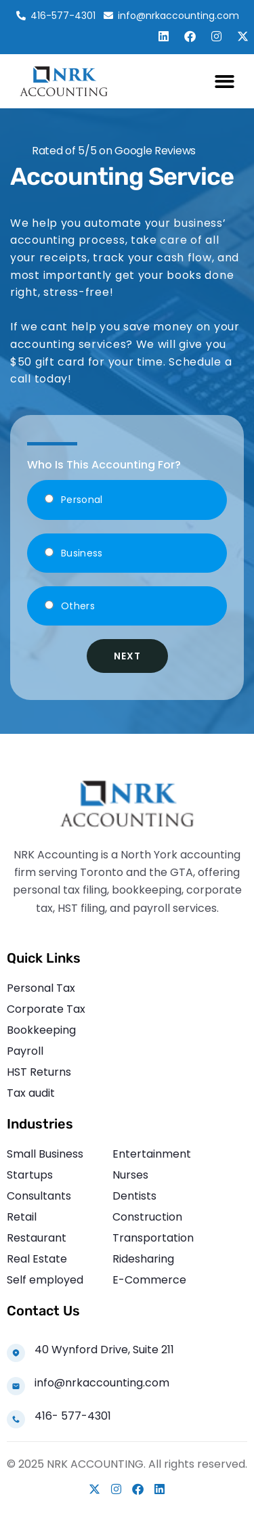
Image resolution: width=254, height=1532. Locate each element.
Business (81, 553)
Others (78, 606)
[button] (225, 81)
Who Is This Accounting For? (104, 465)
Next (127, 656)
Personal (81, 499)
